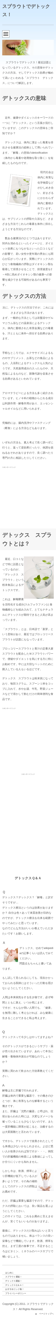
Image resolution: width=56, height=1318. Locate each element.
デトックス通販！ (13, 1281)
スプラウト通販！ (13, 1277)
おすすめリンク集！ (14, 1289)
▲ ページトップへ (44, 1313)
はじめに (9, 1272)
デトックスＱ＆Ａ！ (14, 1285)
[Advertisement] (28, 497)
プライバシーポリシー (15, 1293)
